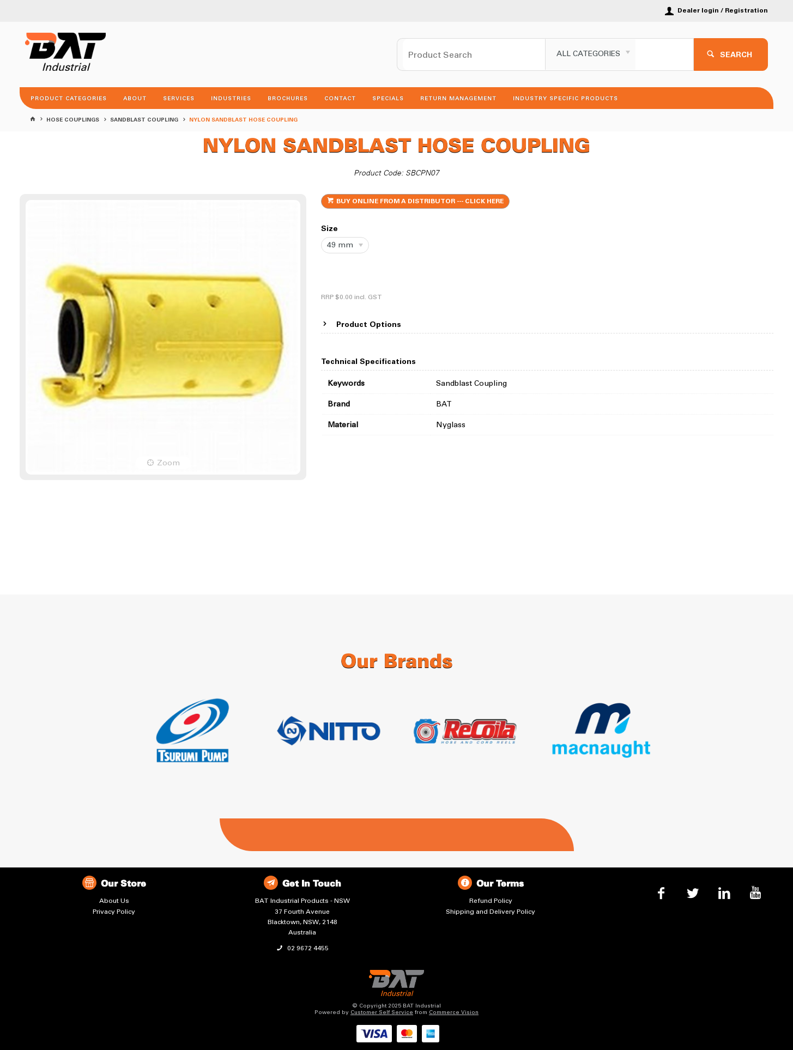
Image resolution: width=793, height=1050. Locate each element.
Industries (231, 98)
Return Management (458, 98)
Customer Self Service (381, 1012)
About (135, 98)
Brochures (288, 98)
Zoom (168, 463)
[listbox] (590, 54)
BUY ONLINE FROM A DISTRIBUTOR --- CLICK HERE (420, 201)
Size (329, 229)
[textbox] (474, 54)
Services (179, 98)
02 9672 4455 (307, 948)
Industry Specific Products (565, 98)
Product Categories (69, 98)
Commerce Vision (454, 1012)
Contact (340, 98)
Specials (388, 98)
